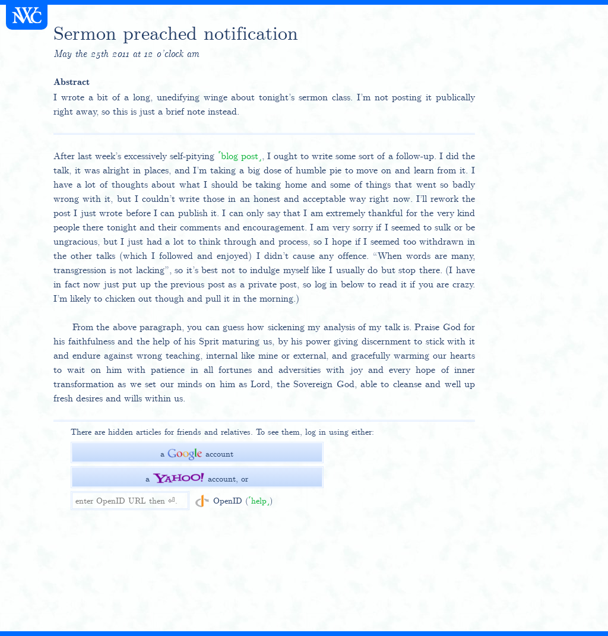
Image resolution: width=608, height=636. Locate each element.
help (259, 500)
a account (196, 453)
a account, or (196, 478)
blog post (239, 155)
